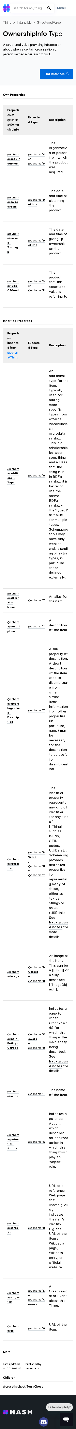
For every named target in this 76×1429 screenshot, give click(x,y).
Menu (64, 8)
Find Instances (56, 74)
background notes (58, 924)
